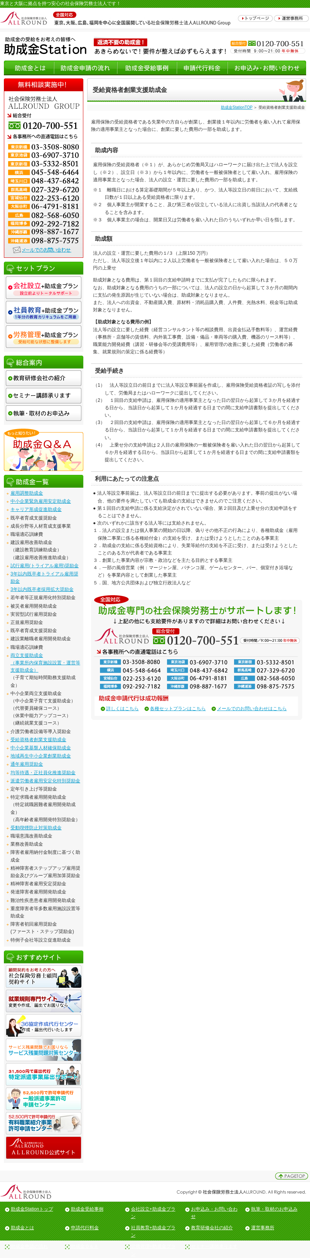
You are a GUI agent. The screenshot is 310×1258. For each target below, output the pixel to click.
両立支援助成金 (26, 655)
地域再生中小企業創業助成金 (40, 756)
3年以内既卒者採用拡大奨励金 (42, 589)
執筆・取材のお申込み (274, 1209)
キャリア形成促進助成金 (36, 509)
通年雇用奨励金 (26, 764)
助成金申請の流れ (29, 1246)
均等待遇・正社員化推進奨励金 (43, 772)
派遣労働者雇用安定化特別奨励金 (45, 781)
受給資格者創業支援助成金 (38, 739)
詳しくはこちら (122, 708)
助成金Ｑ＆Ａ (84, 1246)
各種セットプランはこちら (178, 708)
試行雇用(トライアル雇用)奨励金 (44, 565)
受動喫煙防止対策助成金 (36, 828)
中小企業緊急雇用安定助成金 (40, 501)
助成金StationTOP (236, 107)
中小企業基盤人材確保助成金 (40, 748)
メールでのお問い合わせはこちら (252, 708)
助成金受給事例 (87, 1209)
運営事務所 (262, 1227)
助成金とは (22, 1227)
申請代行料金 (85, 1227)
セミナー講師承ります (214, 1246)
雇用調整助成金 (26, 493)
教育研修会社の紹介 (212, 1227)
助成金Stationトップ (32, 1209)
